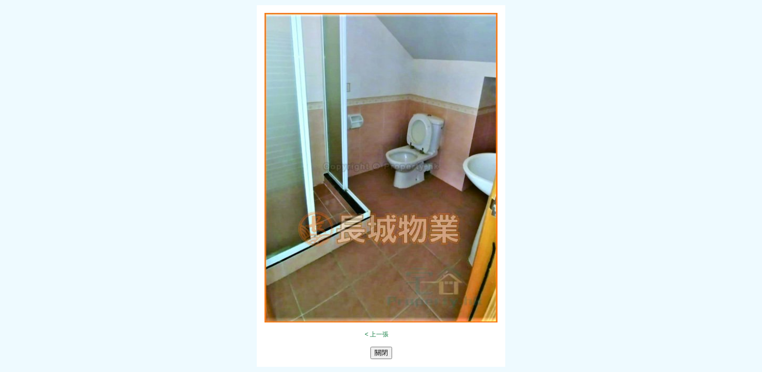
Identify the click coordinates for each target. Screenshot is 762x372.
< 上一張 (376, 334)
